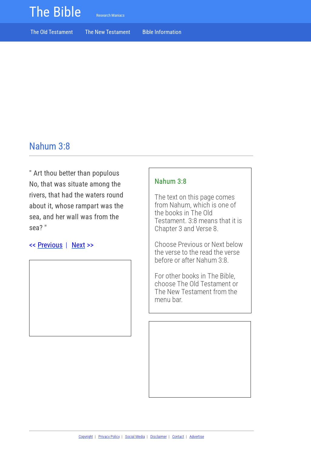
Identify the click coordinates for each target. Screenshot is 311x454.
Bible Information (161, 32)
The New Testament (107, 32)
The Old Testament (51, 32)
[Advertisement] (141, 91)
